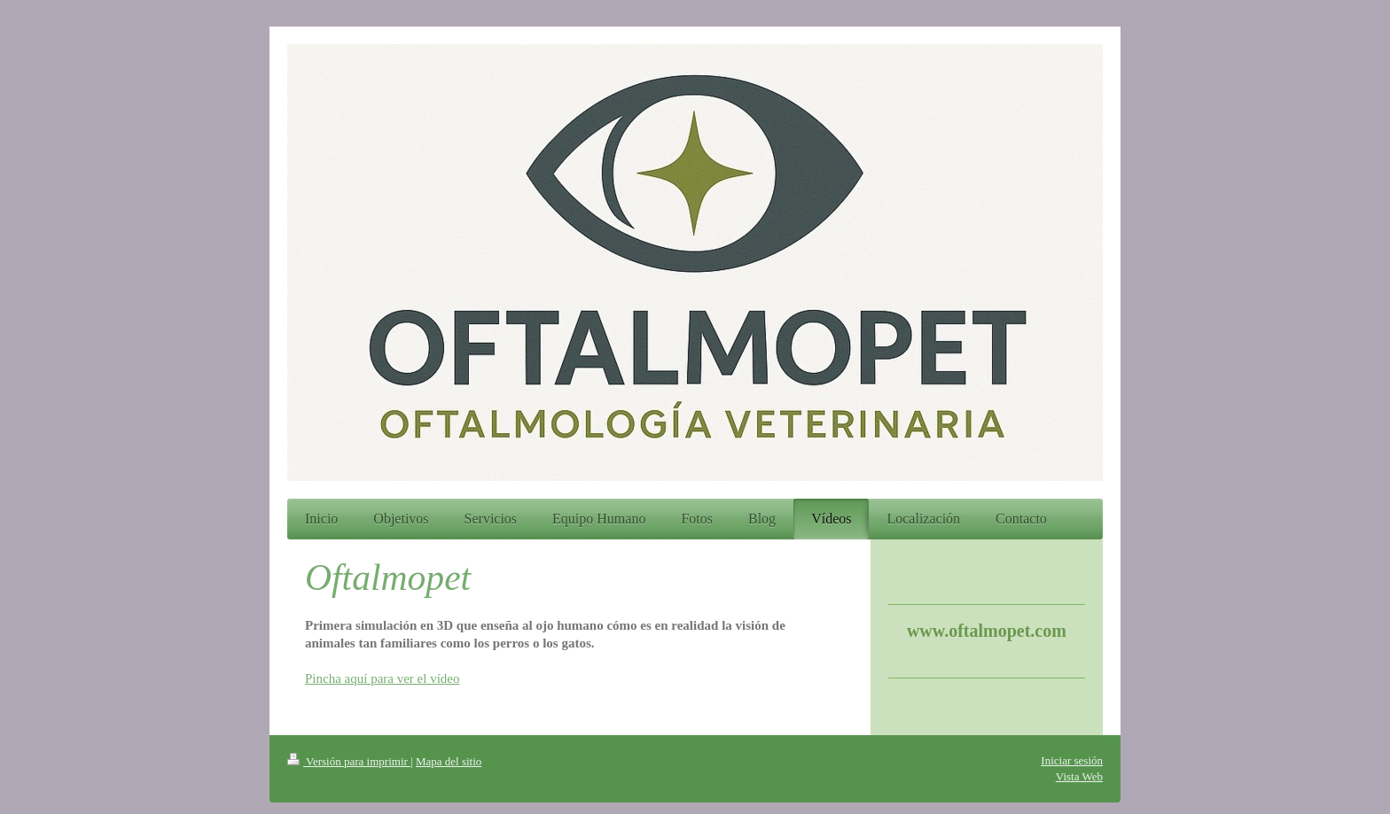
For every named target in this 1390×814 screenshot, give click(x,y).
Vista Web (1079, 776)
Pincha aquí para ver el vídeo (382, 678)
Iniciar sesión (1072, 760)
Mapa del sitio (448, 761)
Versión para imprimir (348, 761)
